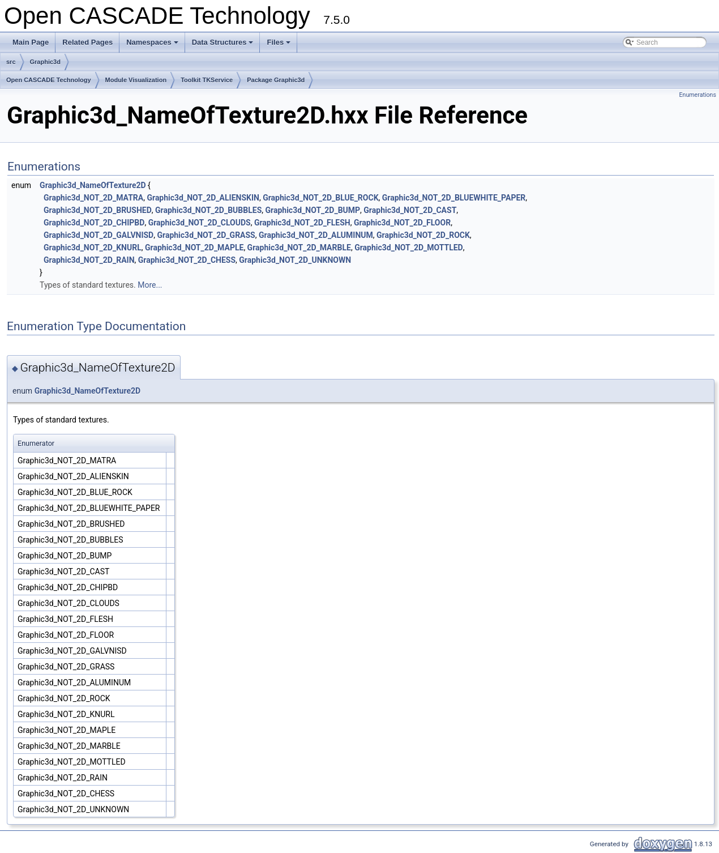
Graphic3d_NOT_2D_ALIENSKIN (203, 197)
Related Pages (87, 42)
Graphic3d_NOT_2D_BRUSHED (98, 210)
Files (279, 45)
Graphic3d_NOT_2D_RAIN (89, 260)
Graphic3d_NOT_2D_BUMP (313, 210)
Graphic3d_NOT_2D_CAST (409, 210)
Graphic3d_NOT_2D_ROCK (423, 235)
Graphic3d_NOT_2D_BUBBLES (208, 210)
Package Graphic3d (276, 79)
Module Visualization (136, 79)
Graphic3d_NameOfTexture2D (93, 185)
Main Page (30, 42)
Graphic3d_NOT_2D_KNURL (93, 247)
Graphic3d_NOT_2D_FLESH (302, 222)
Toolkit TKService (207, 79)
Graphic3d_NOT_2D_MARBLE (299, 247)
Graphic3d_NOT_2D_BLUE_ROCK (320, 197)
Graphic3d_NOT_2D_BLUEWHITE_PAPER (454, 197)
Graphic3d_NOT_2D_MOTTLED (408, 247)
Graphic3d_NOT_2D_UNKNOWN (295, 260)
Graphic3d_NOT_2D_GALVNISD (98, 235)
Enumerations (697, 95)
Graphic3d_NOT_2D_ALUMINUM (316, 235)
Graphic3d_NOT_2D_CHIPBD (94, 222)
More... (150, 284)
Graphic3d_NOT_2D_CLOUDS (199, 222)
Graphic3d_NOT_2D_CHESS (187, 260)
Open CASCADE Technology (48, 79)
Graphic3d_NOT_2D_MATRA (93, 197)
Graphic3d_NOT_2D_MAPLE (194, 247)
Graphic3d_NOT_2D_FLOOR (402, 222)
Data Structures (223, 45)
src (11, 61)
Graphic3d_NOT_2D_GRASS (206, 235)
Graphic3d (45, 61)
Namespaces (153, 45)
